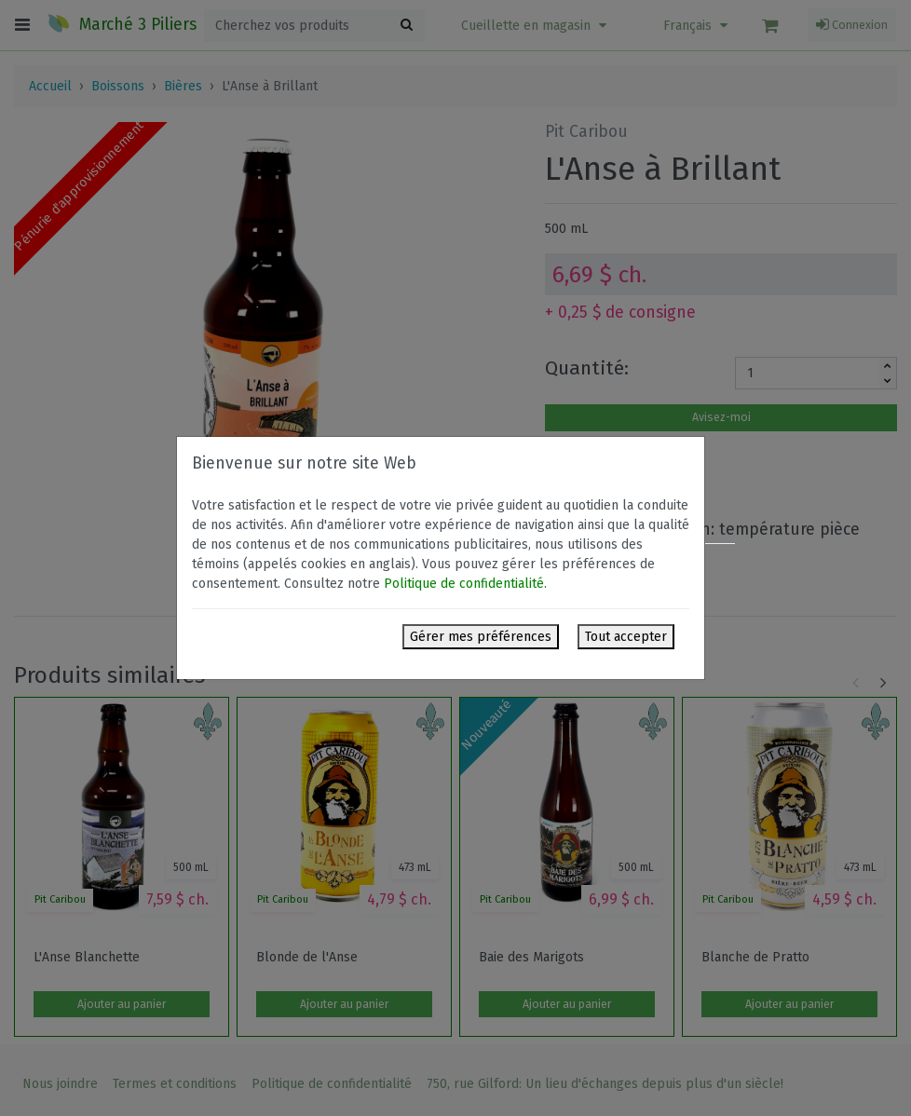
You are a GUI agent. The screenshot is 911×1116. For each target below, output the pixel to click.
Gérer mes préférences (480, 637)
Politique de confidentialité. (465, 584)
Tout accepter (626, 637)
